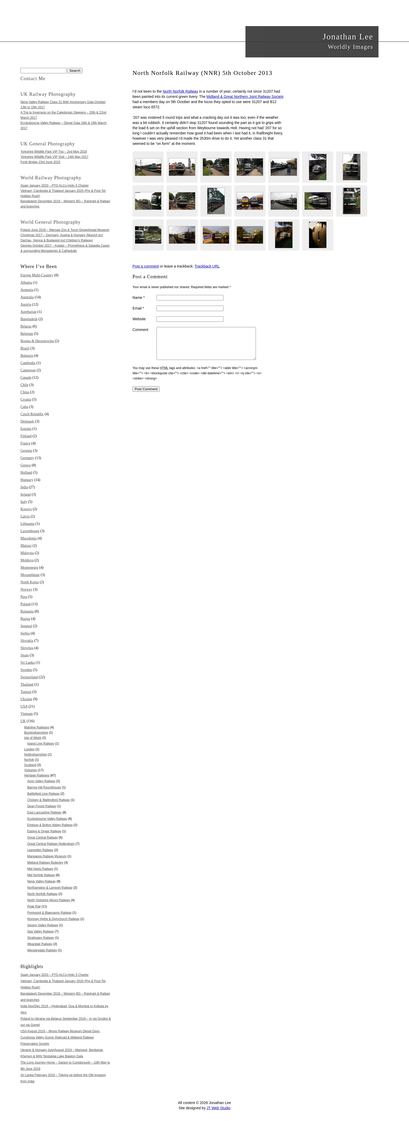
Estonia (25, 429)
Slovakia (26, 641)
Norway (26, 589)
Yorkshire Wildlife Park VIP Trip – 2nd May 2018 (53, 151)
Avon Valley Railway (41, 781)
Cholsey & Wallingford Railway (48, 800)
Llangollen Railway (40, 850)
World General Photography (50, 222)
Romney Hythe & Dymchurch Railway (53, 919)
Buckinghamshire (36, 732)
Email (138, 308)
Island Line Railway (40, 743)
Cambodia (27, 363)
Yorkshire (30, 770)
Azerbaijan (28, 312)
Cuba (24, 407)
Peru (23, 597)
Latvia (25, 516)
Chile (24, 385)
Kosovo (26, 509)
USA (23, 706)
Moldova (27, 560)
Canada (25, 377)
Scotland (30, 765)
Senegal (26, 626)
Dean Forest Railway (41, 806)
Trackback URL (207, 266)
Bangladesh (28, 319)
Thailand (26, 684)
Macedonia (28, 538)
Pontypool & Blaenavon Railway (49, 913)
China (24, 392)
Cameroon (27, 370)
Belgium (26, 334)
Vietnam (26, 714)
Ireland (25, 494)
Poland (25, 604)
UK (23, 721)
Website (139, 319)
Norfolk (29, 760)
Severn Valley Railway (42, 925)
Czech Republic (32, 414)
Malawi (26, 546)
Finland (26, 436)
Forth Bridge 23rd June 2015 (40, 162)
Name (139, 297)
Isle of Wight (32, 738)
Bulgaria (26, 356)
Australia (27, 297)
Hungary (26, 480)
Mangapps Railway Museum (47, 856)
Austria (25, 304)
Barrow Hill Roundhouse (44, 787)
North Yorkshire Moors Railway (48, 900)
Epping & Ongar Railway (44, 831)
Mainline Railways (36, 727)
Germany (27, 458)
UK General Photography (47, 143)
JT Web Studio (218, 1108)
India (24, 487)
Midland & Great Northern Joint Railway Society (245, 96)
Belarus (26, 326)
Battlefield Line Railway (43, 794)
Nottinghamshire (35, 754)
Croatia (25, 399)
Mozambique (30, 575)
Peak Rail (33, 906)
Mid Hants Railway (40, 869)
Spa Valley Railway (40, 931)
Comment (140, 330)
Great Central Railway (42, 837)
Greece (25, 465)
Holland (26, 473)
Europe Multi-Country (36, 275)
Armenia (26, 290)
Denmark (27, 421)
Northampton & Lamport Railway (49, 887)
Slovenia (26, 648)
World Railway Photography (50, 177)
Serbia (25, 633)
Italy (23, 502)
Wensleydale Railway (42, 950)
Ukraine (26, 699)
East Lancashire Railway (44, 812)
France (25, 443)
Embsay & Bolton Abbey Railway (50, 825)
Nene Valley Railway (41, 881)
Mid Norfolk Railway (41, 875)
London (29, 749)
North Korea (29, 582)
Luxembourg (29, 531)
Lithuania (27, 524)
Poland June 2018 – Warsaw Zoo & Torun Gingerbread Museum (64, 230)
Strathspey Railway (40, 938)
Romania (27, 611)
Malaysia (27, 553)
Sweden (26, 670)
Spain (24, 655)
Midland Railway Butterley (45, 862)
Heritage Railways (36, 775)
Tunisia (25, 692)
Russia (25, 619)
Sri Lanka (27, 663)
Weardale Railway (39, 944)
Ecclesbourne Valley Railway (47, 819)
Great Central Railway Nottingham (51, 844)
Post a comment (146, 266)
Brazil (24, 348)
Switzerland (29, 677)
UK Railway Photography (48, 94)
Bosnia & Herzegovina (37, 341)
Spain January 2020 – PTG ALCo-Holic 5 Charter (54, 185)
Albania (26, 282)
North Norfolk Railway (180, 91)
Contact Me (32, 78)
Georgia (26, 451)
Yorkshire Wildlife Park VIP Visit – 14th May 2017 (54, 157)
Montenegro (29, 568)
